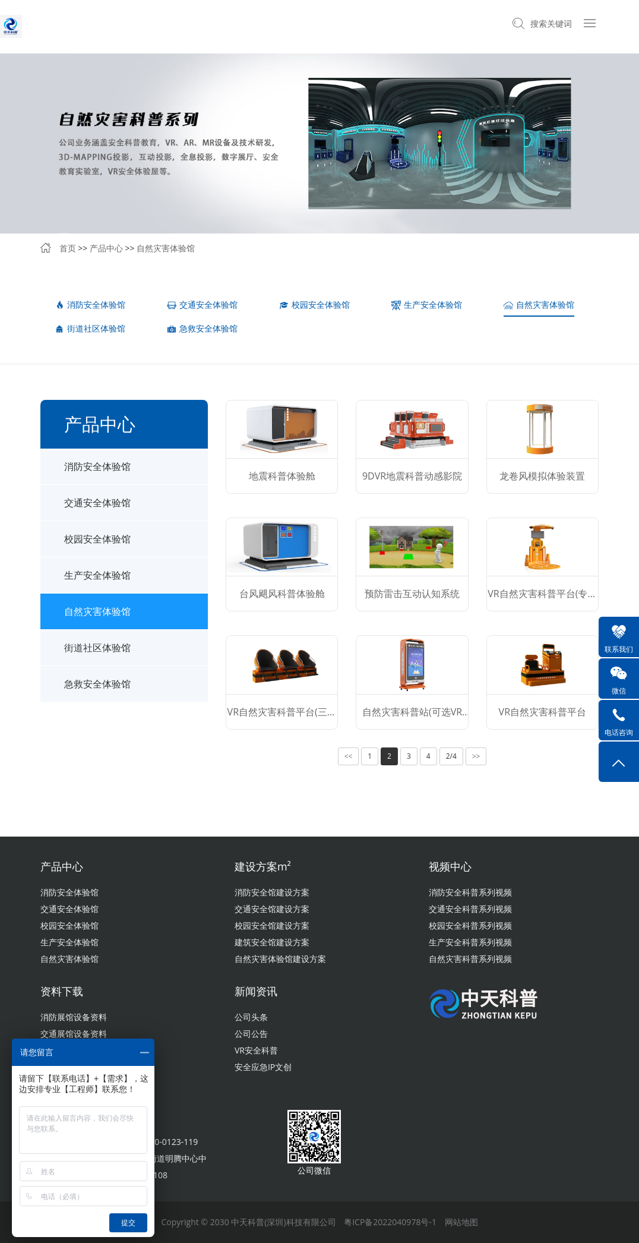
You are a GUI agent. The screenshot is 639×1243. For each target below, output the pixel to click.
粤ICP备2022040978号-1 (390, 1222)
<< (348, 756)
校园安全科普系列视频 (470, 925)
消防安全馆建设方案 (272, 892)
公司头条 (251, 1017)
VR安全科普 (256, 1050)
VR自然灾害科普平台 (542, 711)
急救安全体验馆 (202, 328)
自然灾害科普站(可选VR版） (412, 717)
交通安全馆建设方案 (272, 908)
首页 (67, 248)
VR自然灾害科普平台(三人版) (282, 717)
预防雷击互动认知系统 (412, 593)
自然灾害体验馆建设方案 (280, 958)
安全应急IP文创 (263, 1066)
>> (476, 756)
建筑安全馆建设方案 (272, 942)
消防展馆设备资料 (73, 1017)
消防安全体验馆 (90, 304)
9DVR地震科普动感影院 (412, 475)
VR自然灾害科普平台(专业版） (542, 599)
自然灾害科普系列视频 (470, 958)
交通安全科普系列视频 (470, 908)
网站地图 (461, 1222)
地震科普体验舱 (282, 475)
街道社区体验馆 (90, 328)
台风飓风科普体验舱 (282, 593)
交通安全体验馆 (202, 304)
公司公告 (251, 1033)
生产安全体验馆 (426, 304)
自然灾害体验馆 (166, 248)
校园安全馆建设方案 (272, 925)
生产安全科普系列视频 (470, 942)
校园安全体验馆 (314, 304)
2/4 (451, 756)
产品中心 (106, 248)
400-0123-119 (171, 1141)
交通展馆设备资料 (73, 1033)
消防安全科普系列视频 (470, 892)
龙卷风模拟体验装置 (542, 475)
